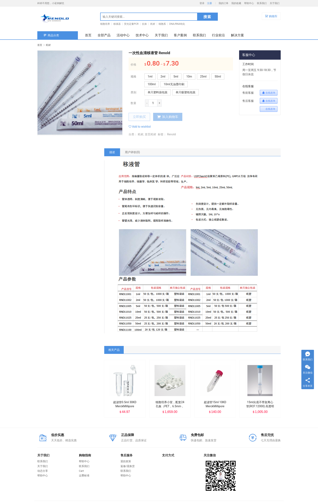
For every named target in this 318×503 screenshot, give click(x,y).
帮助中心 (249, 3)
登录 (202, 3)
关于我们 (274, 3)
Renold (171, 134)
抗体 (144, 24)
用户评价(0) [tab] (132, 152)
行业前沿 (218, 35)
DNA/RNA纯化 (177, 24)
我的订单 (223, 3)
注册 (209, 3)
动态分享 (42, 470)
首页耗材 (150, 134)
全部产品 (104, 35)
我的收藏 (236, 3)
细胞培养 (105, 24)
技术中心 (142, 35)
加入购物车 (167, 117)
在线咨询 (268, 92)
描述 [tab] (112, 152)
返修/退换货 (127, 466)
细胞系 (162, 24)
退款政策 (125, 461)
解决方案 (237, 35)
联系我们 (262, 3)
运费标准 (84, 475)
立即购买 (139, 117)
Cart (81, 470)
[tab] (112, 152)
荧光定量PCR (131, 24)
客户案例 (180, 35)
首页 (88, 35)
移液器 (117, 24)
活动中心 (123, 35)
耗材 (152, 24)
